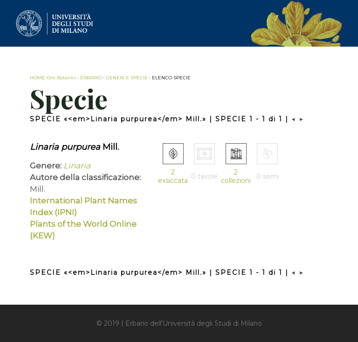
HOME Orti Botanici (53, 78)
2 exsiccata (173, 176)
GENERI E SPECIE (127, 78)
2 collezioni (236, 176)
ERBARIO (91, 78)
